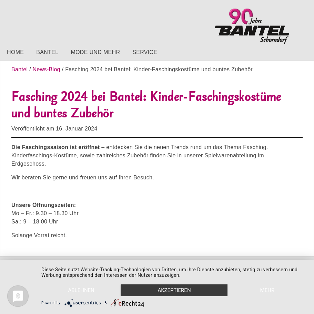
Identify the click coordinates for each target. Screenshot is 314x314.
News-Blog (46, 69)
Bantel (47, 52)
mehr (267, 290)
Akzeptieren (174, 290)
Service (144, 52)
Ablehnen (81, 290)
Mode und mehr (95, 52)
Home (15, 52)
